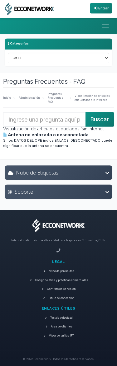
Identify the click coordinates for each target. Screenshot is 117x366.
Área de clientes (58, 326)
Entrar (101, 8)
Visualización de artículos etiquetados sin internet (92, 98)
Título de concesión (58, 298)
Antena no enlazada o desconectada (46, 134)
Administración (29, 97)
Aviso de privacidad (59, 271)
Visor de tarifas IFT (58, 335)
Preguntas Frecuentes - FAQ (56, 97)
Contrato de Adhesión (58, 288)
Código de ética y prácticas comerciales (58, 280)
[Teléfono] (58, 251)
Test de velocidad (58, 317)
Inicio (7, 97)
